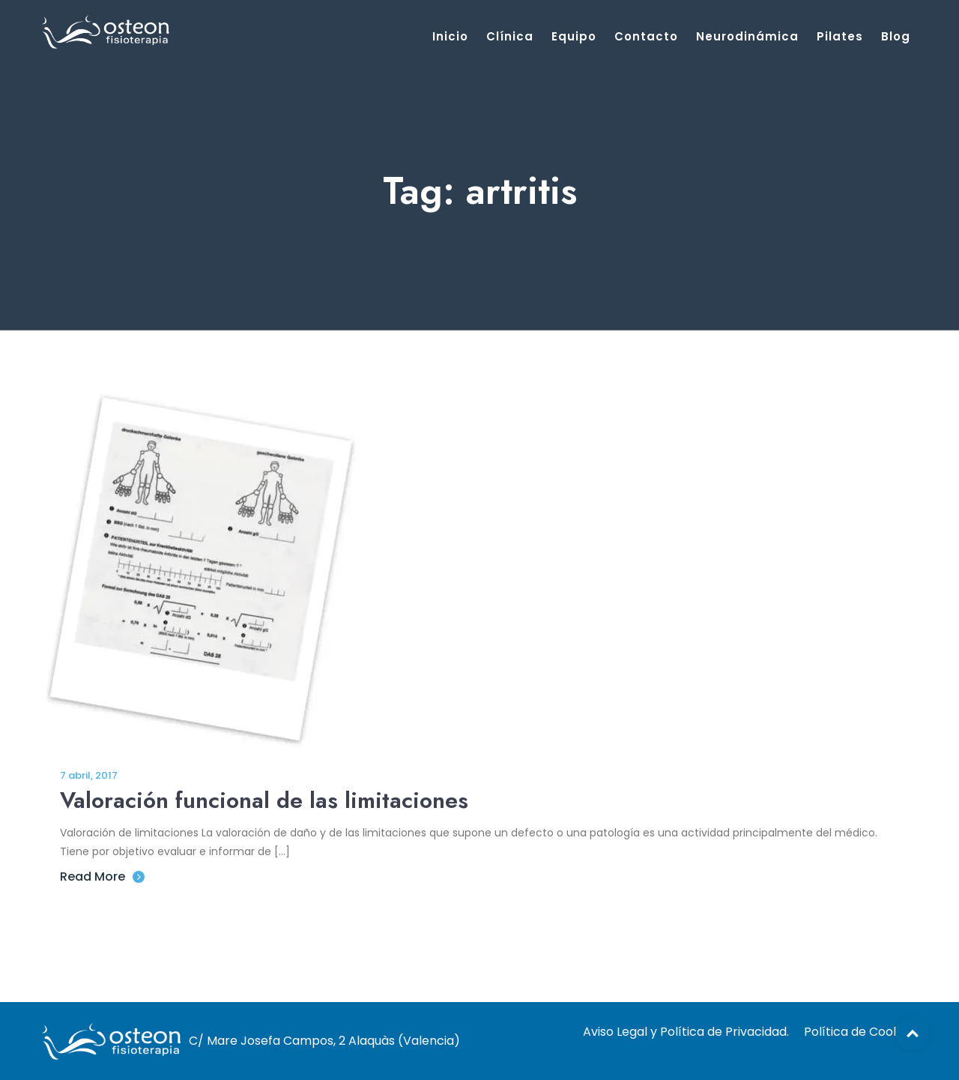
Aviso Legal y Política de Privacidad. (686, 1031)
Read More (102, 876)
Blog (895, 36)
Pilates (840, 36)
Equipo (573, 36)
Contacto (646, 36)
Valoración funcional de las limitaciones (264, 800)
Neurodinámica (747, 36)
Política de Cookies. (861, 1031)
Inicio (450, 36)
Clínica (509, 36)
